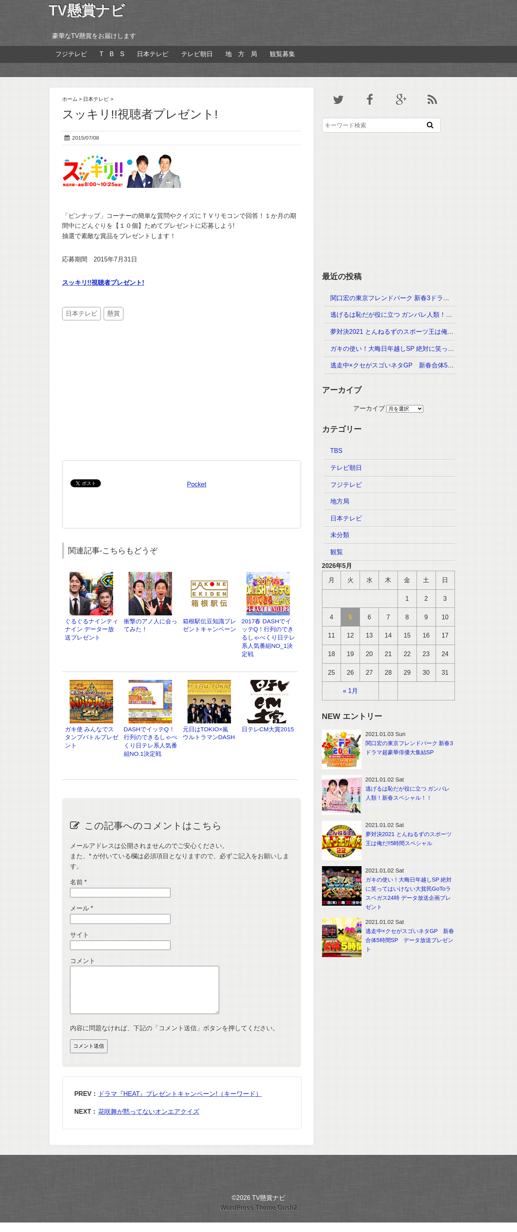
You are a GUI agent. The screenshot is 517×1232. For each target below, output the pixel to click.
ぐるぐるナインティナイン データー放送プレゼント (91, 629)
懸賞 (113, 313)
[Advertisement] (122, 396)
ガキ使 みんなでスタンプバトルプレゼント (91, 737)
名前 (78, 882)
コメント (82, 961)
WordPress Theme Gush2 (258, 1217)
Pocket (196, 484)
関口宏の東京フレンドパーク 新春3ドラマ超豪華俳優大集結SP (419, 298)
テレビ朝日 (197, 54)
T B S (112, 54)
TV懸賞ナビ (87, 10)
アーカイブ (369, 408)
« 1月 (350, 690)
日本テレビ (153, 54)
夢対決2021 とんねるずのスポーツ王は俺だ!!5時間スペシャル (417, 331)
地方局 (339, 501)
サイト (79, 934)
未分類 (339, 535)
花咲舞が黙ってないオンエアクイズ (148, 1121)
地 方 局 (241, 54)
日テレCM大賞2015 (268, 729)
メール (81, 908)
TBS (336, 450)
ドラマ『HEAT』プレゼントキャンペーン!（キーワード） (180, 1103)
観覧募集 (282, 54)
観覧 (336, 552)
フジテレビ (71, 54)
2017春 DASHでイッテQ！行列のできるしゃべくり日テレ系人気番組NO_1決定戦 (268, 637)
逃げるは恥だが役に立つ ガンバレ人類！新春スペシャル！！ (416, 314)
